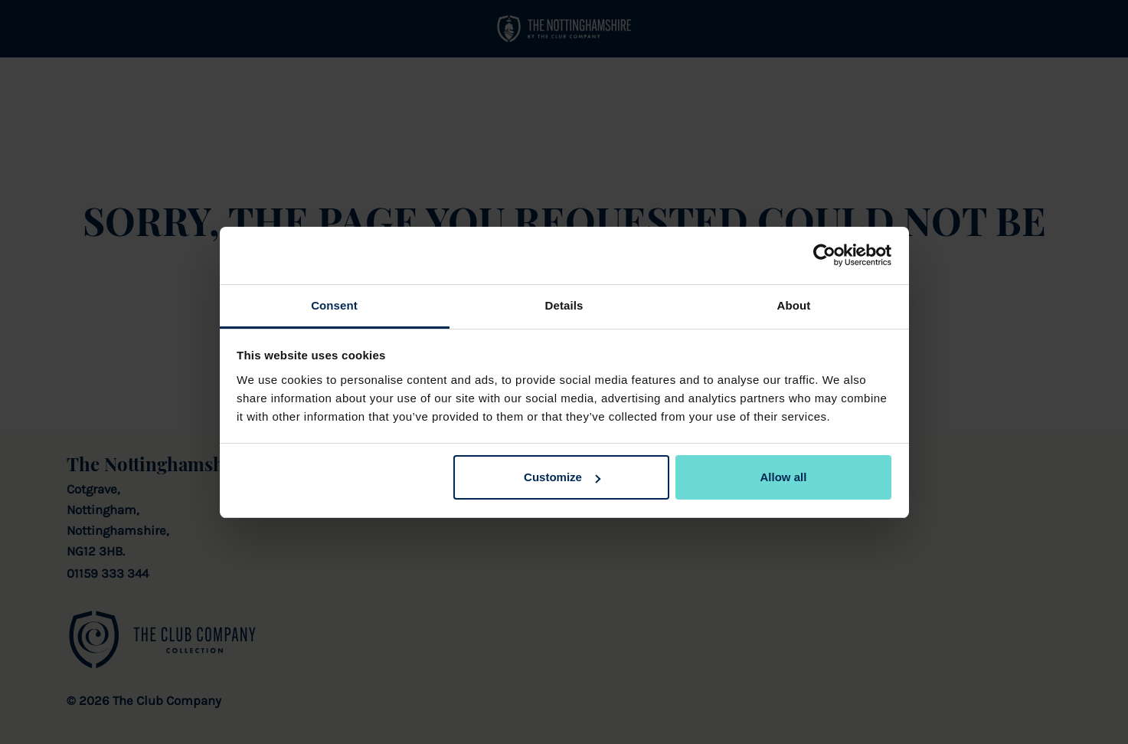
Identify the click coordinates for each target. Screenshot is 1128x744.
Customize (562, 476)
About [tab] (794, 305)
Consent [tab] (334, 305)
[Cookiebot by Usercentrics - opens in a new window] (824, 255)
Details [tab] (564, 305)
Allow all (783, 476)
